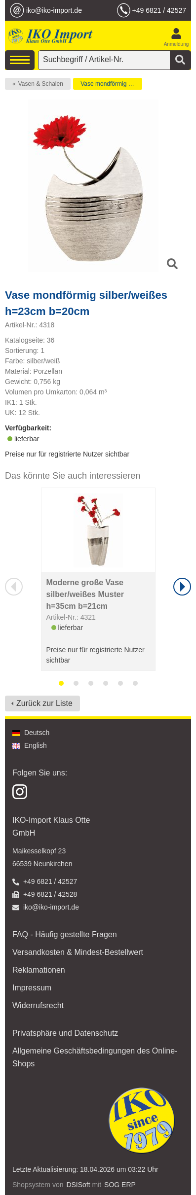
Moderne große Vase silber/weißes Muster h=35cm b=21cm (85, 594)
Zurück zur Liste (44, 703)
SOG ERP (120, 1185)
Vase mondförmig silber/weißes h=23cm (111, 83)
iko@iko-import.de (54, 10)
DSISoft (78, 1185)
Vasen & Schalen (40, 83)
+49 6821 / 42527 (159, 10)
